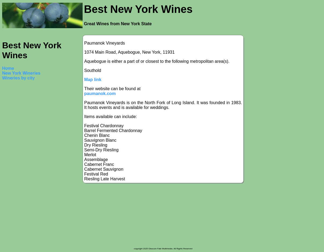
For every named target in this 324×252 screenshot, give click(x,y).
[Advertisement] (23, 165)
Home (8, 68)
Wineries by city (18, 78)
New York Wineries (21, 73)
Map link (92, 79)
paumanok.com (100, 93)
